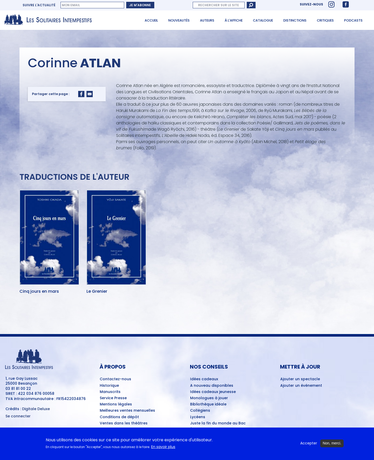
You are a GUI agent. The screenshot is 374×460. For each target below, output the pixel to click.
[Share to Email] (89, 94)
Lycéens (197, 417)
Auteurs (207, 20)
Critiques (325, 20)
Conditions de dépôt (119, 417)
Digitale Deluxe (36, 408)
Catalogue (263, 20)
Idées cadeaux (204, 379)
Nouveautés (179, 20)
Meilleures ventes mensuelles (127, 410)
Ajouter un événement (301, 385)
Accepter (308, 445)
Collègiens (200, 410)
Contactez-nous (115, 379)
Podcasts (353, 20)
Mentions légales (116, 404)
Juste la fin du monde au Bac (218, 423)
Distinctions (294, 20)
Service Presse (113, 398)
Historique (109, 385)
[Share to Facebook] (81, 94)
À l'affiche (234, 20)
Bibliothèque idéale (208, 404)
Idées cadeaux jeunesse (213, 392)
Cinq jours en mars (39, 291)
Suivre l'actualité (39, 5)
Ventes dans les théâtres (124, 423)
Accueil (151, 20)
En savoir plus (163, 448)
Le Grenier (96, 291)
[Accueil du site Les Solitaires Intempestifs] (50, 20)
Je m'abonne (140, 5)
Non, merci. (332, 445)
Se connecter (18, 416)
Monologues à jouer (209, 398)
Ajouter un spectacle (300, 379)
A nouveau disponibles (211, 385)
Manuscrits (110, 392)
